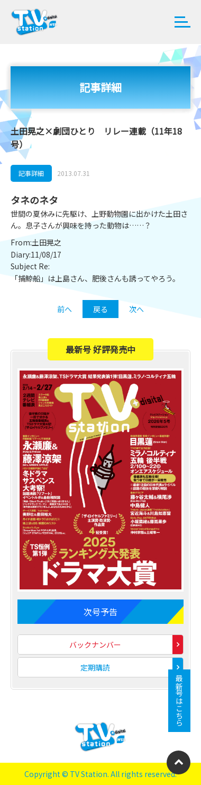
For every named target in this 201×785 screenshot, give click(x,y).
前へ (64, 309)
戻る (100, 309)
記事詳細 (31, 173)
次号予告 (100, 611)
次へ (136, 309)
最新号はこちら (179, 701)
